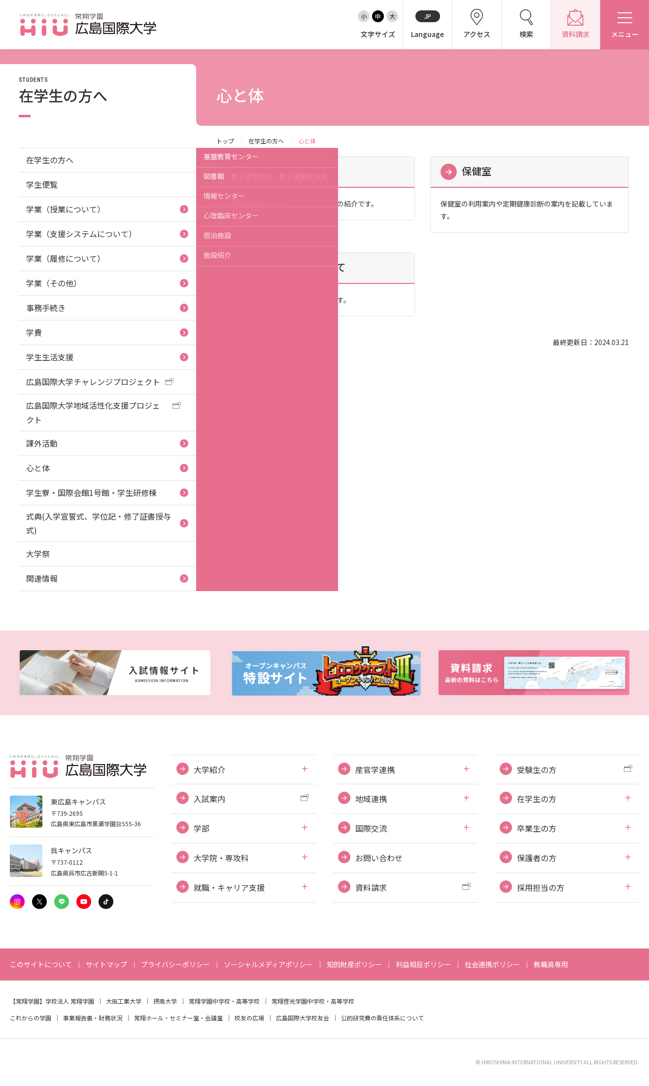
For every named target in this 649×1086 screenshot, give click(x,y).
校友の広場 (249, 1018)
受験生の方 (536, 769)
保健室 (476, 171)
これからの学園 (30, 1018)
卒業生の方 (536, 828)
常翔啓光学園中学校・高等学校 (313, 1001)
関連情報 (42, 578)
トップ (225, 141)
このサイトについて (41, 964)
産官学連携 (375, 769)
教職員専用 (551, 964)
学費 (34, 332)
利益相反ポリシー (423, 964)
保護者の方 (536, 858)
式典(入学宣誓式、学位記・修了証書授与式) (98, 523)
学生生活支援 (49, 357)
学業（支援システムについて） (81, 234)
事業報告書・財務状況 (92, 1018)
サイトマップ (106, 964)
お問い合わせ (379, 858)
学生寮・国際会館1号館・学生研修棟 (91, 492)
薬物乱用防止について (297, 267)
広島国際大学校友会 (302, 1018)
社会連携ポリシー (492, 964)
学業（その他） (53, 283)
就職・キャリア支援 (229, 887)
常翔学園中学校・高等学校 (224, 1001)
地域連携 (371, 799)
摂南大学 (165, 1001)
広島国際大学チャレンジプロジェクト (93, 381)
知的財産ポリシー (354, 964)
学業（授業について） (65, 209)
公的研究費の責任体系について (382, 1018)
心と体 (38, 468)
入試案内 (209, 799)
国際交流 (371, 828)
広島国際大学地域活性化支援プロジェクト (93, 412)
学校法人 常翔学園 (69, 1001)
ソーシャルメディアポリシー (268, 964)
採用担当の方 (540, 887)
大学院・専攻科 (221, 858)
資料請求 (371, 887)
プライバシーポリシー (175, 964)
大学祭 (38, 554)
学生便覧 (42, 184)
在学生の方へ (266, 141)
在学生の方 (536, 799)
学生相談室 (272, 171)
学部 (201, 828)
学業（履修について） (65, 258)
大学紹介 (209, 769)
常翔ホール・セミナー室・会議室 (178, 1018)
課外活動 (42, 443)
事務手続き (46, 308)
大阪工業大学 (123, 1001)
